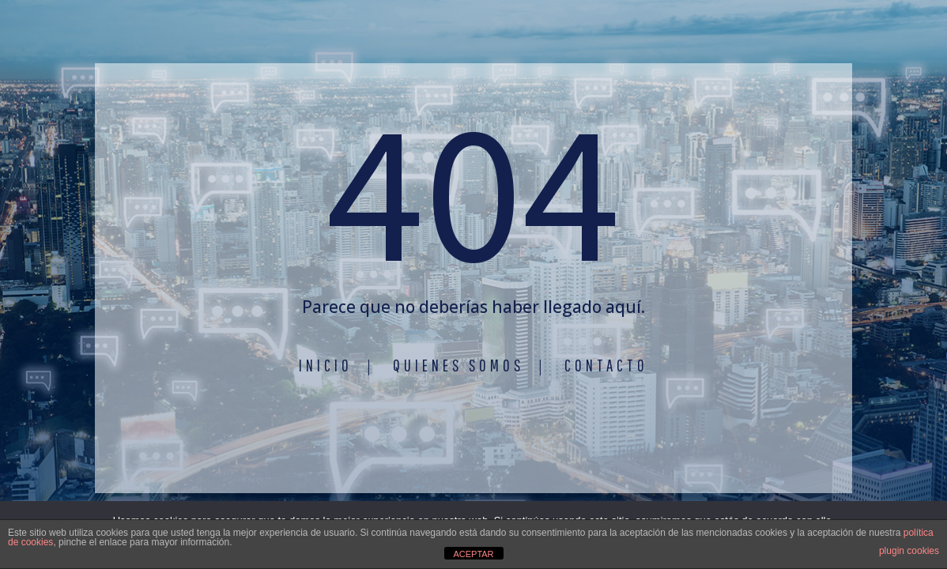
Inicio (326, 365)
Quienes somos (458, 365)
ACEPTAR (473, 554)
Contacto (606, 365)
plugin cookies (909, 550)
